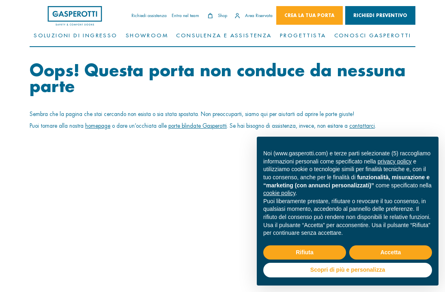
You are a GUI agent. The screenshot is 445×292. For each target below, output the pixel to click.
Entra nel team (185, 15)
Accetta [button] (391, 252)
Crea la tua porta (309, 15)
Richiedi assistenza (149, 15)
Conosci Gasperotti (372, 35)
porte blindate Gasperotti (197, 125)
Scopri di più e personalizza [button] (347, 269)
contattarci (362, 125)
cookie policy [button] (279, 193)
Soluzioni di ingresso (75, 35)
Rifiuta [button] (305, 252)
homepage (97, 125)
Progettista (303, 35)
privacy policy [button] (395, 161)
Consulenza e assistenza (223, 35)
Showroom (147, 35)
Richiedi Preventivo (380, 15)
